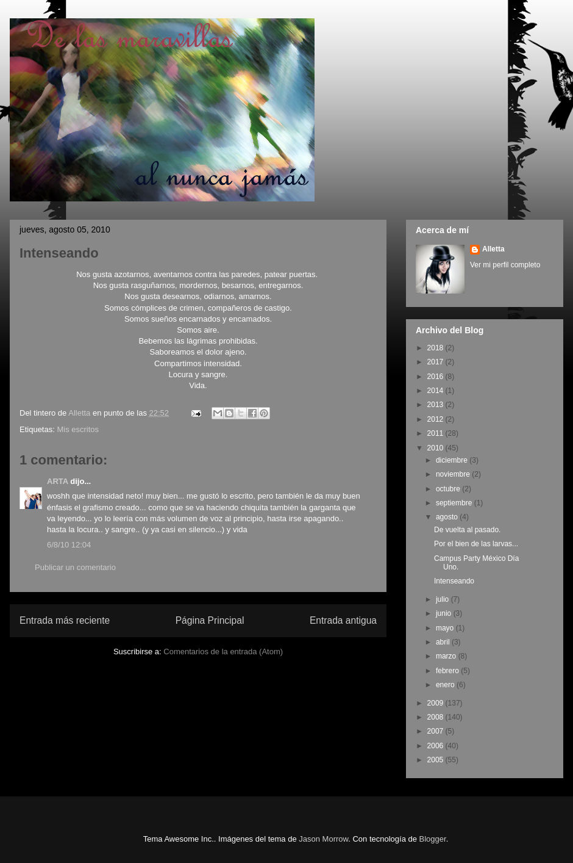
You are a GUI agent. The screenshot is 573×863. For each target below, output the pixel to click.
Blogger (432, 838)
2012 (436, 419)
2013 (436, 404)
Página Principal (210, 620)
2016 (436, 376)
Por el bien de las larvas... (476, 544)
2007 (436, 731)
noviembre (454, 474)
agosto (448, 517)
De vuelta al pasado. (467, 529)
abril (444, 642)
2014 (436, 390)
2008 (436, 717)
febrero (448, 670)
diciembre (452, 460)
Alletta (493, 249)
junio (445, 613)
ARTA (57, 481)
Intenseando (454, 581)
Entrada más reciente (65, 620)
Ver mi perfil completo (505, 265)
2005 (436, 760)
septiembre (455, 503)
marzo (447, 656)
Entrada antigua (343, 620)
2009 (436, 703)
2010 (436, 448)
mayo (446, 628)
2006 (436, 746)
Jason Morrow (323, 838)
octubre (449, 489)
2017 (436, 362)
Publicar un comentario (75, 567)
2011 (436, 433)
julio (443, 599)
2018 (436, 348)
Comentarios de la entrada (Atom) (223, 651)
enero (446, 685)
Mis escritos (78, 429)
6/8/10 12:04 (69, 544)
